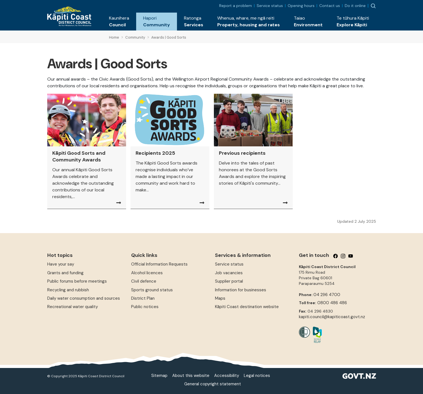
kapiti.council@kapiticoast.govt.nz (332, 317)
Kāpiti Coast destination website (247, 306)
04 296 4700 (326, 294)
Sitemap (159, 375)
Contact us (329, 5)
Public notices (145, 306)
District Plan (143, 298)
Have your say (60, 264)
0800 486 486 (332, 303)
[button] (119, 22)
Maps (220, 298)
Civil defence (143, 281)
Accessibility (226, 375)
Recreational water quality (72, 306)
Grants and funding (65, 273)
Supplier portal (229, 281)
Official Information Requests (159, 264)
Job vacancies (229, 273)
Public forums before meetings (77, 281)
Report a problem (235, 5)
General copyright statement (212, 384)
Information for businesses (240, 290)
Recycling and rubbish (68, 290)
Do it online (355, 5)
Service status (270, 5)
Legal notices (257, 375)
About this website (190, 375)
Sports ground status (152, 290)
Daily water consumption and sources (83, 298)
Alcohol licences (147, 273)
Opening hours (301, 5)
